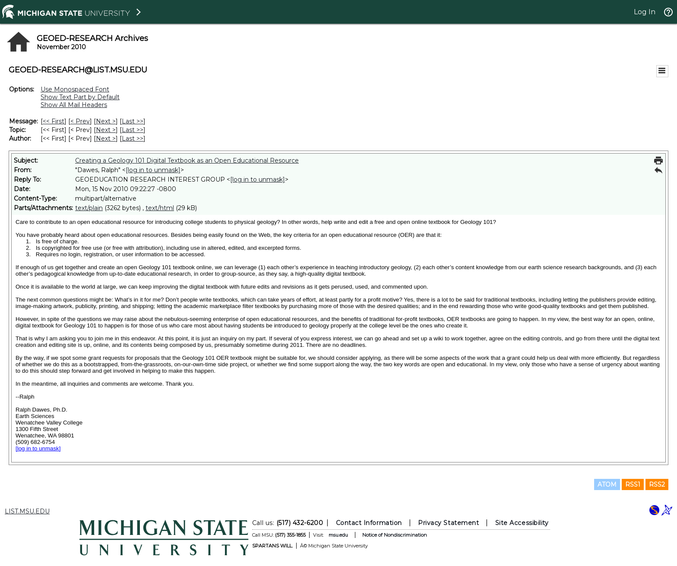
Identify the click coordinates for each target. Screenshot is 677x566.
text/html (160, 208)
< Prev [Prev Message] (80, 121)
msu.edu (338, 535)
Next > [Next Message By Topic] (106, 130)
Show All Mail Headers (74, 105)
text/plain (89, 208)
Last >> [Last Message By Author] (132, 138)
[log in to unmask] (153, 170)
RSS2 (657, 484)
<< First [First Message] (53, 121)
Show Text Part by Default (80, 97)
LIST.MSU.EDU (27, 511)
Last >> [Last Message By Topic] (132, 130)
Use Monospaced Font (75, 89)
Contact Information (369, 523)
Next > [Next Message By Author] (106, 138)
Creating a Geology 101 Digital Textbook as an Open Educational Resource (187, 160)
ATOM (607, 484)
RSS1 (632, 484)
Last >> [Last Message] (132, 121)
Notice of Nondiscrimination (394, 535)
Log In (644, 12)
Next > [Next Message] (106, 121)
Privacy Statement (448, 523)
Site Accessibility (522, 523)
